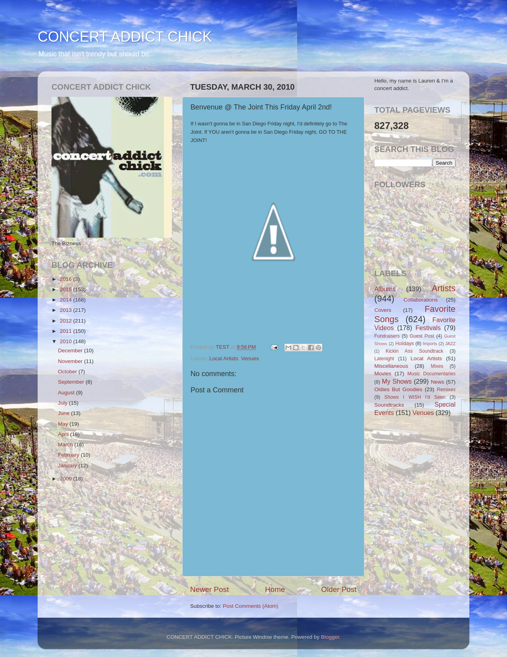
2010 (66, 341)
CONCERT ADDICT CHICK (125, 37)
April (64, 434)
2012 (66, 321)
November (71, 361)
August (67, 393)
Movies (382, 374)
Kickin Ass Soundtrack (414, 351)
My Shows (397, 381)
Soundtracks (389, 405)
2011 (66, 331)
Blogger (330, 637)
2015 (66, 289)
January (68, 466)
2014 (66, 300)
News (437, 382)
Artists (444, 288)
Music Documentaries (432, 374)
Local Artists (223, 358)
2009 (66, 479)
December (71, 350)
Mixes (437, 366)
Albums (385, 288)
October (68, 372)
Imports (430, 343)
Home (275, 589)
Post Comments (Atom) (250, 606)
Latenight (384, 358)
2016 (66, 279)
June (64, 413)
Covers (382, 310)
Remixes (446, 389)
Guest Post (422, 336)
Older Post (338, 589)
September (72, 382)
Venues (250, 358)
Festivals (428, 327)
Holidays (404, 343)
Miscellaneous (391, 366)
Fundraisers (387, 336)
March (66, 445)
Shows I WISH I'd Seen (414, 397)
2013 (66, 310)
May (63, 424)
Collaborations (421, 300)
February (69, 455)
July (63, 403)
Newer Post (209, 589)
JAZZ (450, 343)
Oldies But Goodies (398, 389)
